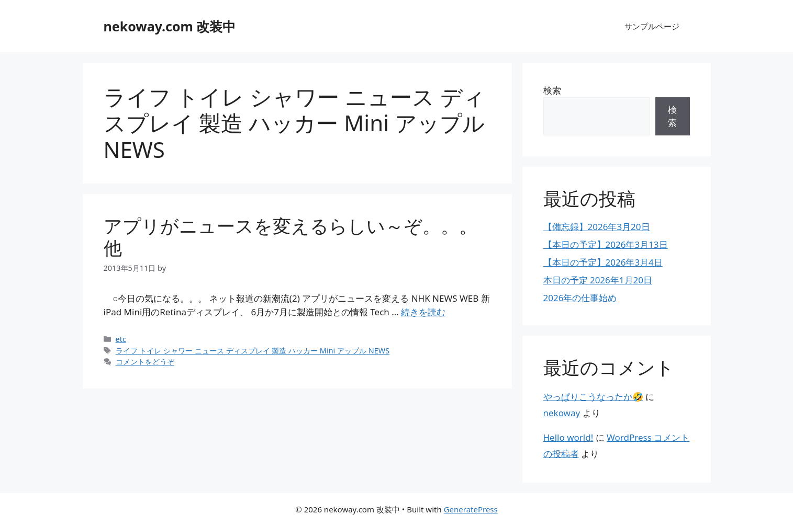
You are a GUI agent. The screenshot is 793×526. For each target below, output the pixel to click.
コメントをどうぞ (145, 362)
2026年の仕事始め (580, 298)
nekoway (561, 413)
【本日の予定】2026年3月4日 (603, 262)
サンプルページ (651, 26)
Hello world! (568, 437)
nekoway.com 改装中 (170, 26)
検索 (552, 90)
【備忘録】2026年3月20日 (596, 227)
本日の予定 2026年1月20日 (598, 280)
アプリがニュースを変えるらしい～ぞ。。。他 (290, 236)
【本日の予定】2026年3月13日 (605, 244)
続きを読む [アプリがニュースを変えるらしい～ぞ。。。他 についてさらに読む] (423, 312)
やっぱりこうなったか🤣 (593, 397)
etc (121, 339)
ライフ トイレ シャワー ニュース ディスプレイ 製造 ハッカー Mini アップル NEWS (253, 351)
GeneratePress (471, 509)
